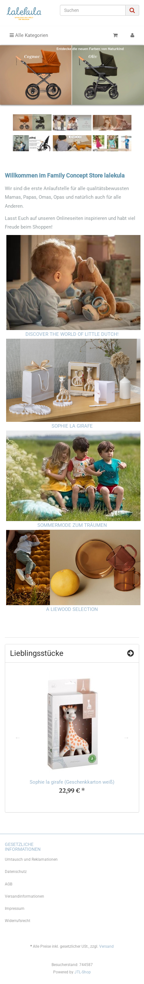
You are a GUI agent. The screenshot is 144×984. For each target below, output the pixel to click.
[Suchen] (93, 10)
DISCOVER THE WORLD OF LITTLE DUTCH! (72, 334)
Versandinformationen (24, 896)
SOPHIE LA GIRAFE (72, 426)
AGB (8, 884)
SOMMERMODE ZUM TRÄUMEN (72, 525)
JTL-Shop (82, 972)
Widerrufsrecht (17, 921)
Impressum (14, 908)
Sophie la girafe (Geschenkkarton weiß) (72, 782)
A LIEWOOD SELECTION (72, 609)
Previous (17, 737)
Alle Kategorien (29, 35)
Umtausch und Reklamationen (31, 859)
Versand (106, 946)
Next (126, 737)
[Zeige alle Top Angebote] (130, 653)
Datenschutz (16, 871)
